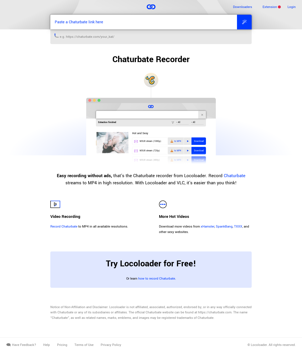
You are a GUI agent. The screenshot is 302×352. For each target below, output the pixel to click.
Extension (270, 7)
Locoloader (259, 345)
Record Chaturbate (63, 226)
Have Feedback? (21, 345)
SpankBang (224, 226)
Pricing (62, 345)
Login (292, 7)
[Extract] (244, 22)
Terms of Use (84, 345)
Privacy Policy (111, 345)
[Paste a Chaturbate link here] (143, 22)
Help (46, 345)
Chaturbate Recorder (151, 59)
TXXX (238, 226)
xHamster (207, 226)
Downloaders (242, 7)
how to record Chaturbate (156, 278)
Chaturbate (234, 176)
